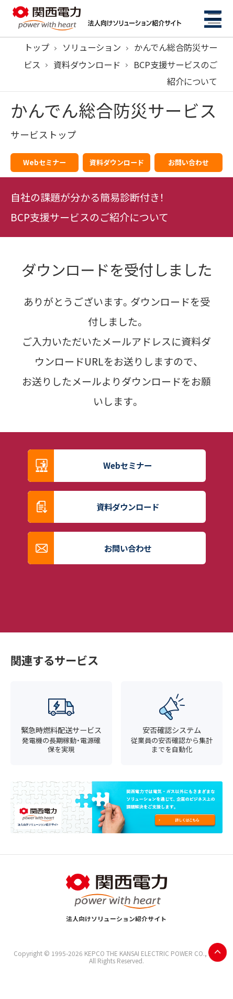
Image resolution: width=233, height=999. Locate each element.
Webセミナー (44, 162)
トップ (36, 47)
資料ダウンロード (86, 64)
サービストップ (43, 134)
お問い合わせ (188, 162)
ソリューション (91, 47)
